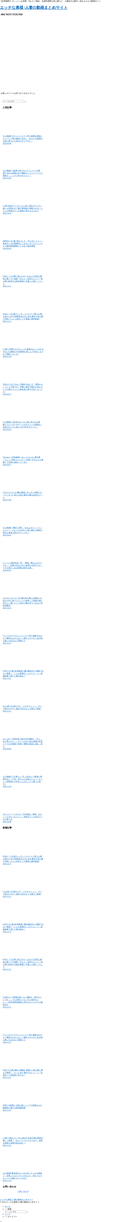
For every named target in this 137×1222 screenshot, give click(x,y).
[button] (25, 101)
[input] (13, 101)
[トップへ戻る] (1, 1221)
